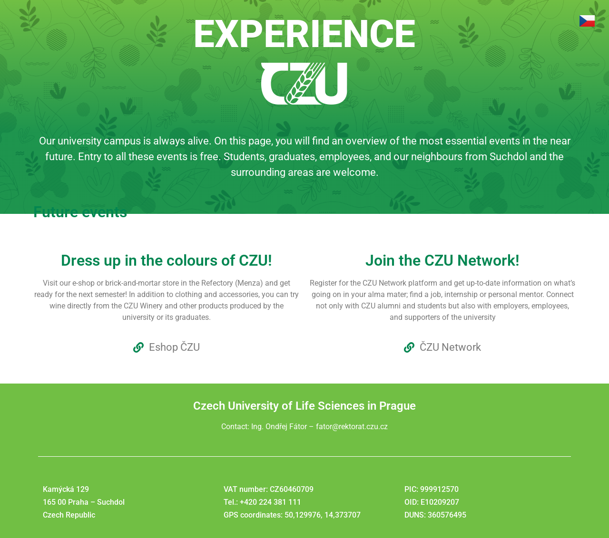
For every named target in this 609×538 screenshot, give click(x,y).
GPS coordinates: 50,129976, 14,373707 (292, 514)
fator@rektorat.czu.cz (352, 426)
